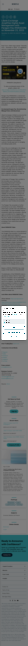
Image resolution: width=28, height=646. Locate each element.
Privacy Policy (16, 314)
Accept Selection (14, 332)
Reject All (14, 337)
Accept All (14, 327)
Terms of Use (6, 316)
